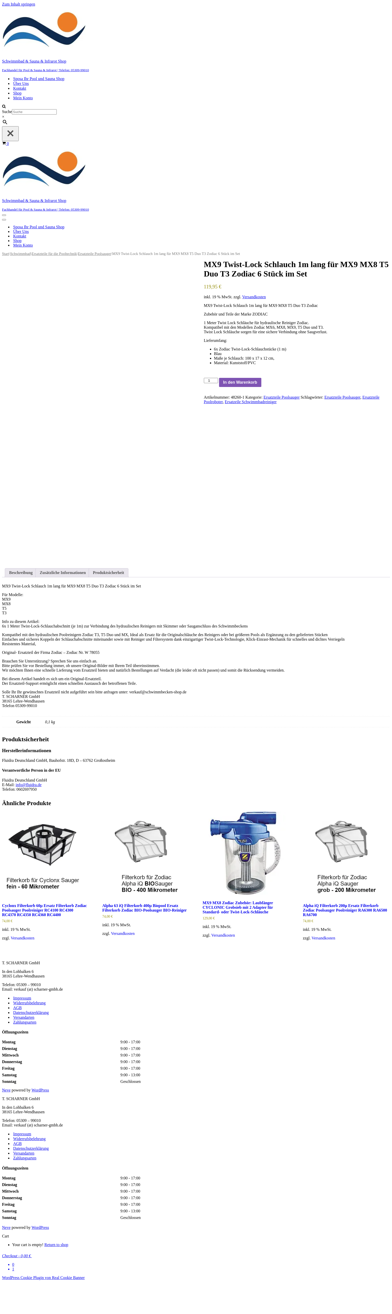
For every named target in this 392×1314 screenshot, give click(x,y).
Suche (7, 111)
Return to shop (56, 1276)
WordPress (40, 1122)
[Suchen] (4, 107)
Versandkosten (254, 297)
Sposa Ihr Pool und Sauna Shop (38, 79)
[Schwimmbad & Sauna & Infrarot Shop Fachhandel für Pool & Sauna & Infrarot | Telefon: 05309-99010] (196, 39)
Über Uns (21, 83)
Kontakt (19, 88)
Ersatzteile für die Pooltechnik (54, 254)
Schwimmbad (20, 254)
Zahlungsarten (24, 1054)
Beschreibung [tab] (21, 604)
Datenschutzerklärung (31, 1044)
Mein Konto (23, 98)
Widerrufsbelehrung (29, 1035)
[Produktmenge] (211, 380)
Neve (6, 1122)
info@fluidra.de (29, 817)
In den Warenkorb (240, 382)
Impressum (22, 1030)
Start (5, 254)
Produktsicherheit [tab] (108, 604)
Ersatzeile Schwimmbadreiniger (251, 402)
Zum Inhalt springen (18, 4)
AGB (17, 1040)
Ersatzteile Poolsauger (94, 254)
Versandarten (23, 1049)
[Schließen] (10, 133)
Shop (17, 93)
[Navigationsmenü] (4, 215)
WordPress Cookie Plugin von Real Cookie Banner (43, 1309)
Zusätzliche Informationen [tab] (63, 604)
